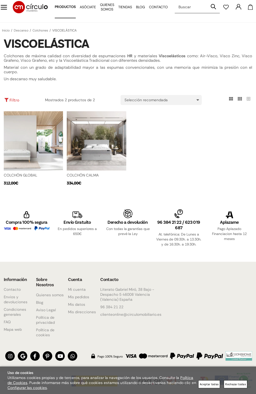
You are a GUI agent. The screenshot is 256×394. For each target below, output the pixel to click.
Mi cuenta (77, 289)
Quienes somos (50, 295)
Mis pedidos (78, 297)
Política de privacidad (45, 320)
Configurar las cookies (27, 387)
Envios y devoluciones (16, 300)
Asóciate (84, 11)
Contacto (155, 11)
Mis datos (76, 304)
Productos (61, 11)
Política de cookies (45, 333)
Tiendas (121, 11)
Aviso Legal (46, 310)
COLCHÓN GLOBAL (20, 175)
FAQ (7, 322)
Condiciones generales (15, 312)
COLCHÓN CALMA (83, 175)
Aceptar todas (209, 384)
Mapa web (13, 329)
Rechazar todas (235, 384)
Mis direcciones (82, 312)
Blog (137, 11)
